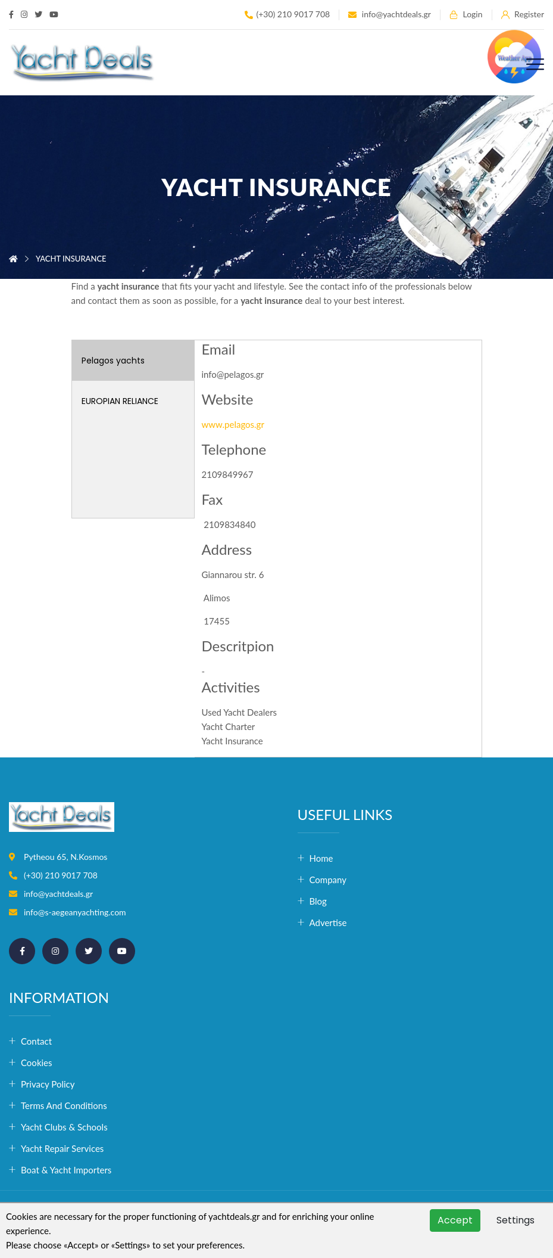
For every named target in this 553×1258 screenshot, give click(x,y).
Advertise (328, 922)
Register (522, 15)
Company (328, 879)
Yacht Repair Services (62, 1148)
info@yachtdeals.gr (389, 15)
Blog (318, 901)
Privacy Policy (47, 1084)
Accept (455, 1220)
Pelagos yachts (113, 360)
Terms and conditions (64, 1105)
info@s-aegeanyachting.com (75, 912)
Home (321, 858)
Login (466, 15)
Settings (515, 1220)
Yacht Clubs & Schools (64, 1127)
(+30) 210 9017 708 (287, 15)
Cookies (36, 1062)
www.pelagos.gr (233, 424)
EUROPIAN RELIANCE (120, 401)
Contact (36, 1041)
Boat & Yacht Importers (66, 1169)
